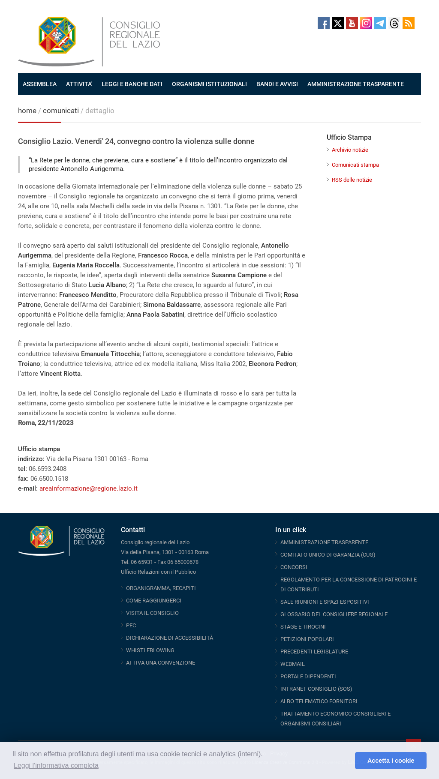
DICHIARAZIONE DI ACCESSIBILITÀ (169, 638)
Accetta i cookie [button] (391, 760)
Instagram (366, 23)
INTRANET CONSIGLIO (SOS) (316, 689)
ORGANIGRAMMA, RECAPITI (161, 588)
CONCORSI (293, 567)
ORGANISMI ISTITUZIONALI (209, 84)
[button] (346, 760)
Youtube (352, 23)
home (27, 110)
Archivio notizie (350, 150)
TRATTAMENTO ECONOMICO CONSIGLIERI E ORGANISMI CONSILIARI (335, 718)
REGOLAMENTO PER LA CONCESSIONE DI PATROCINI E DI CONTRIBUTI (348, 584)
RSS (409, 23)
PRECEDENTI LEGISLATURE (314, 651)
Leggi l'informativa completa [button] (56, 765)
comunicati (61, 110)
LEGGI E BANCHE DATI (132, 84)
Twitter (338, 23)
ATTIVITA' (79, 84)
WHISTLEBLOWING (150, 650)
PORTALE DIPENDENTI (308, 676)
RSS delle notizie (352, 180)
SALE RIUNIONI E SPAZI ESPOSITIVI (324, 602)
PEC (131, 625)
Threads (394, 23)
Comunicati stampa (355, 165)
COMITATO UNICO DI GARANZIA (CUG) (328, 554)
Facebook (324, 23)
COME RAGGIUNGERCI (153, 600)
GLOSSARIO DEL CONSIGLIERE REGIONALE (334, 614)
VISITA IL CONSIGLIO (152, 613)
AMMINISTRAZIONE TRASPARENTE (355, 84)
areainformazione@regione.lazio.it (88, 488)
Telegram (380, 23)
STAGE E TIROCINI (303, 626)
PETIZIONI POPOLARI (307, 639)
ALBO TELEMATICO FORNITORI (319, 701)
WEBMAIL (292, 664)
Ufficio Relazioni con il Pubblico (158, 572)
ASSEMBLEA (40, 84)
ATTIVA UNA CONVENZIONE (160, 662)
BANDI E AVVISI (277, 84)
